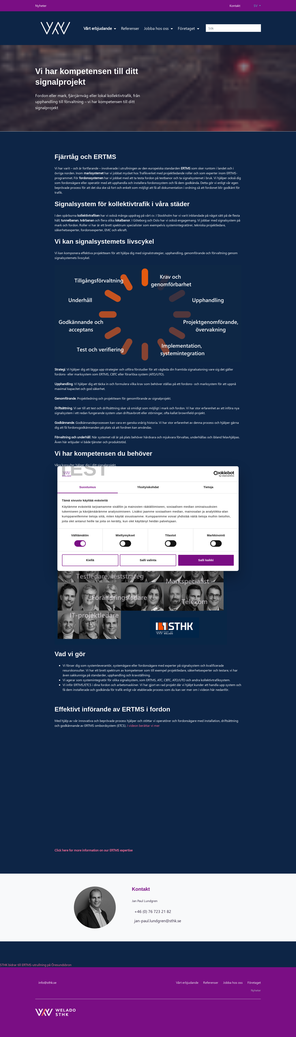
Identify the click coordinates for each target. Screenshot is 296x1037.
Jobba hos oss (157, 28)
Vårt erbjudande (98, 28)
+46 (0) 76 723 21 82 (152, 911)
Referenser (130, 28)
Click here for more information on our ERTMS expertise (93, 850)
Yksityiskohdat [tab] (148, 487)
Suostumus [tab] (87, 487)
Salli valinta (148, 560)
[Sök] (233, 28)
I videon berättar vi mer (143, 725)
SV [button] (256, 5)
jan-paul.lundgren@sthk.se (157, 920)
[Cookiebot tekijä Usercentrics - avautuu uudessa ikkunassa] (216, 474)
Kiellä (90, 560)
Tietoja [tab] (208, 487)
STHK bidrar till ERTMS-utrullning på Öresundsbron (35, 965)
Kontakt (235, 5)
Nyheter (41, 5)
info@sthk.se (47, 982)
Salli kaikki (206, 560)
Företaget (187, 28)
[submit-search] (258, 28)
